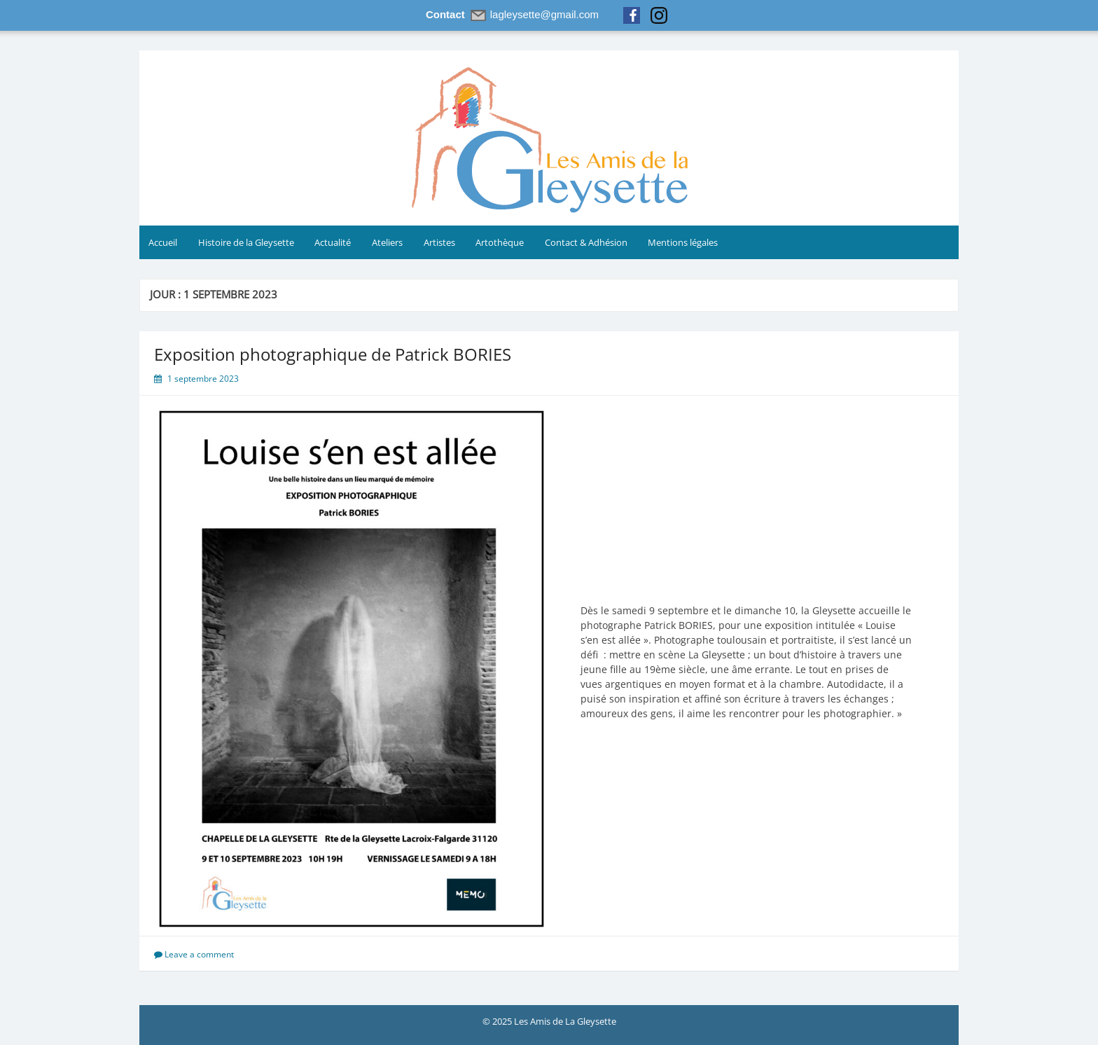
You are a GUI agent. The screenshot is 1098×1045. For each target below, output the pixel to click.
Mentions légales (683, 242)
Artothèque (499, 242)
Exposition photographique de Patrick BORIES (332, 354)
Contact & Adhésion (586, 242)
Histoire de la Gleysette (246, 242)
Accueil (162, 242)
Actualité (332, 242)
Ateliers (387, 242)
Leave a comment (199, 954)
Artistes (439, 242)
